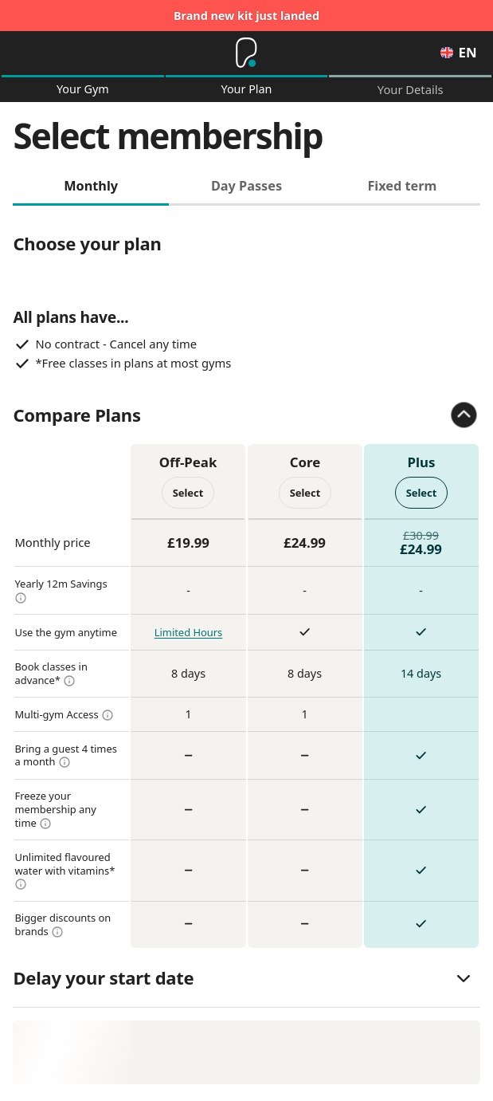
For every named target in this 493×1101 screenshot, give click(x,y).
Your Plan (247, 90)
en (458, 53)
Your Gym (83, 90)
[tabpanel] (246, 579)
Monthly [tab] (91, 188)
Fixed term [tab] (402, 188)
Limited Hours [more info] (188, 635)
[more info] (20, 600)
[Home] (246, 53)
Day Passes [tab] (246, 188)
